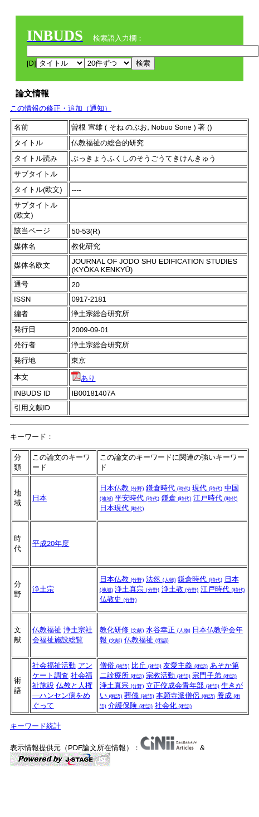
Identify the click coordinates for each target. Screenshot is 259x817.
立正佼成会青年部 (182, 685)
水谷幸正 (168, 630)
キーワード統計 (35, 726)
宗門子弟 (214, 675)
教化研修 (122, 630)
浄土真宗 (137, 589)
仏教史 (118, 599)
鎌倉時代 (168, 488)
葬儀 (139, 695)
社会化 (173, 705)
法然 (161, 579)
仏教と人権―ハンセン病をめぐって (62, 695)
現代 (207, 488)
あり (83, 378)
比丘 (146, 665)
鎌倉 (177, 498)
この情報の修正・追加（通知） (60, 108)
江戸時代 (215, 498)
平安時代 (137, 498)
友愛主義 (185, 665)
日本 (39, 498)
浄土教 (180, 589)
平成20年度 (50, 543)
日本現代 (122, 508)
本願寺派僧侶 (185, 695)
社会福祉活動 (54, 665)
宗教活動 (168, 675)
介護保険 (130, 705)
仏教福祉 (46, 630)
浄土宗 (43, 589)
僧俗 (115, 665)
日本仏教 (122, 488)
